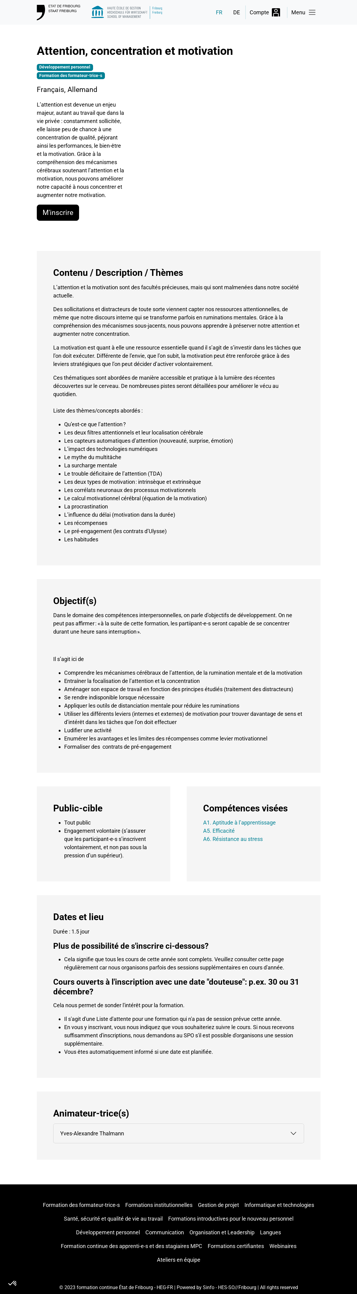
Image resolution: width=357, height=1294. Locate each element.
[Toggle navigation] (304, 12)
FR (219, 12)
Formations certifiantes (236, 1246)
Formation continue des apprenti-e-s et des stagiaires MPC (131, 1246)
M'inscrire (58, 212)
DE (236, 12)
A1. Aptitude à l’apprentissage (239, 822)
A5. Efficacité (219, 831)
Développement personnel (108, 1232)
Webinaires (282, 1246)
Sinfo (208, 1287)
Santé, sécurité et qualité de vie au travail (113, 1218)
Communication (164, 1232)
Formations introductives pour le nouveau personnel (230, 1218)
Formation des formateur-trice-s (81, 1205)
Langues (270, 1232)
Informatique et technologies (279, 1205)
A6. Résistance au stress (233, 839)
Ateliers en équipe (178, 1260)
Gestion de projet (218, 1205)
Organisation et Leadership (222, 1232)
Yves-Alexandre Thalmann (92, 1133)
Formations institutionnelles (158, 1205)
